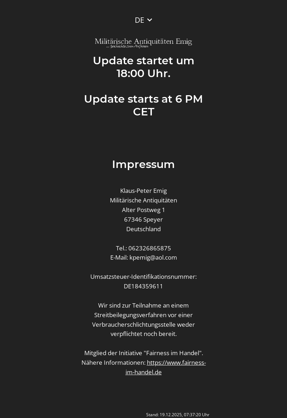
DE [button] (139, 20)
